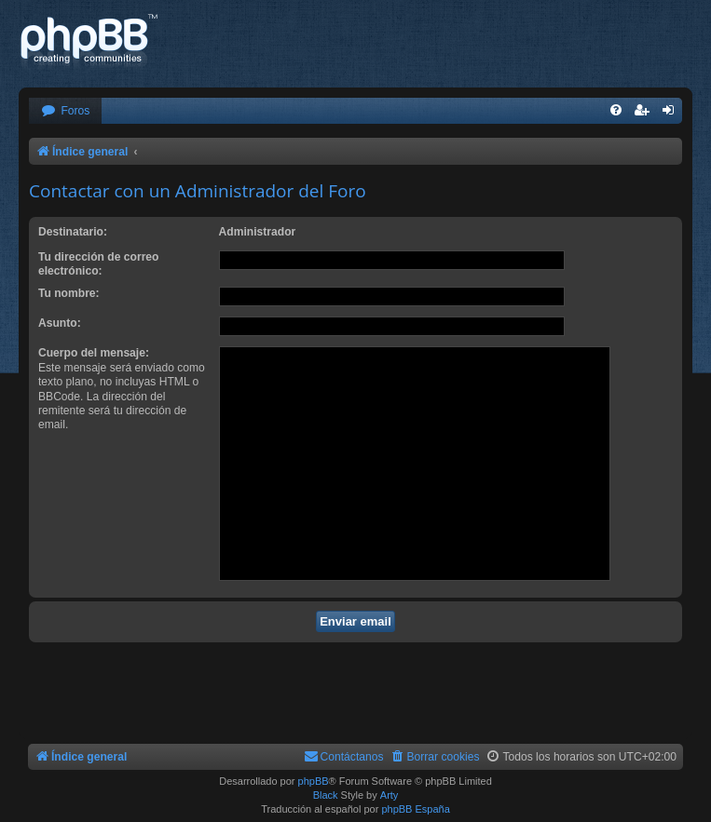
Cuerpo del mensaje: (93, 352)
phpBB (313, 781)
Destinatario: (72, 231)
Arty (389, 795)
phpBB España (415, 809)
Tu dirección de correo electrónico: (98, 263)
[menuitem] (65, 111)
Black (325, 795)
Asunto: (59, 323)
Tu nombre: (69, 293)
